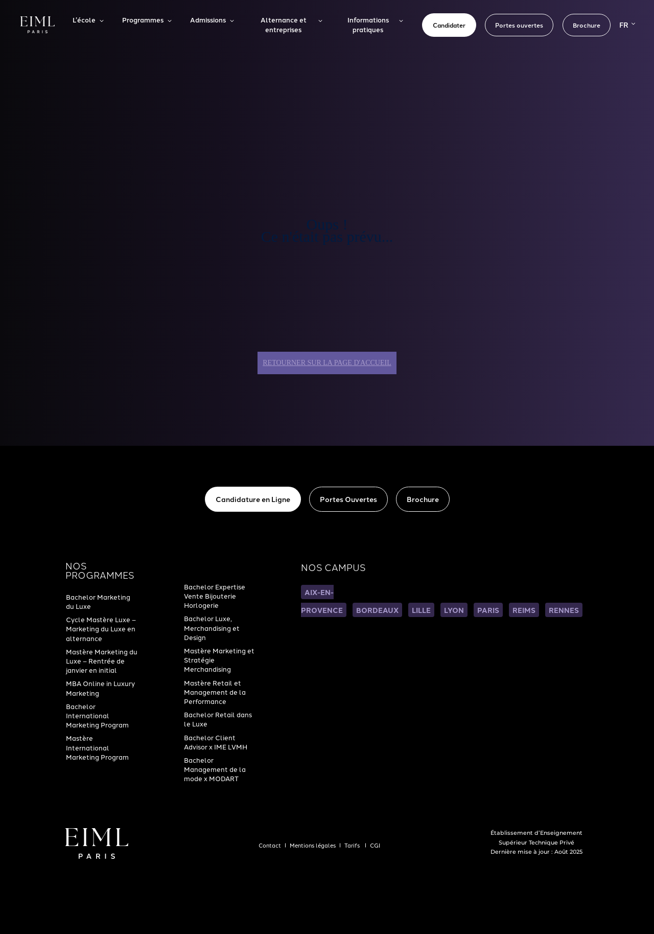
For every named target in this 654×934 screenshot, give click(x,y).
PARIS (488, 610)
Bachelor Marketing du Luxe (98, 601)
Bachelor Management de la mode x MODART (215, 769)
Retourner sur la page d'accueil (327, 363)
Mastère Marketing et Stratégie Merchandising (219, 659)
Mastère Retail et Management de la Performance (215, 691)
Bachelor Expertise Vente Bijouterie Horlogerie (214, 595)
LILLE (421, 610)
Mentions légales (313, 845)
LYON (454, 610)
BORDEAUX (377, 610)
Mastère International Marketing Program (97, 747)
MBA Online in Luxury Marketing (100, 687)
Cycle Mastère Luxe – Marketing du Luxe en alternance (101, 628)
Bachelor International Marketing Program (97, 715)
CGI (375, 845)
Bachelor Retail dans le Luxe (218, 719)
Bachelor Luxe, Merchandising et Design (212, 627)
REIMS (523, 610)
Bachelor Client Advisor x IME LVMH (215, 742)
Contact (270, 845)
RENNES (564, 610)
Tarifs (352, 845)
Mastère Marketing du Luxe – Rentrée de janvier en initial (101, 660)
